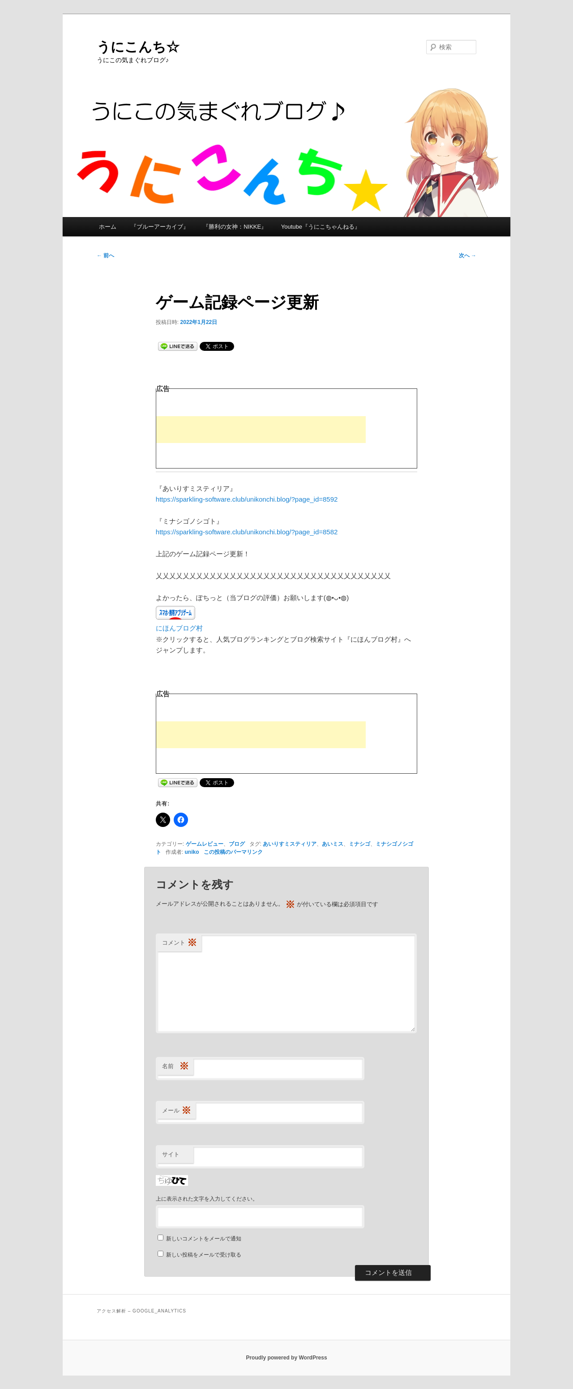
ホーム (107, 226)
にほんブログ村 (179, 628)
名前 (175, 1066)
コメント (179, 943)
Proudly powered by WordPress (286, 1358)
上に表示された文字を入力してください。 (207, 1199)
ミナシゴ (359, 844)
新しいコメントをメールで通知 (203, 1239)
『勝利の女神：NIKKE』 (235, 226)
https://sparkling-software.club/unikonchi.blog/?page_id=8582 (247, 532)
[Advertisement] (261, 429)
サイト (171, 1154)
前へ (105, 255)
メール (176, 1110)
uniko (192, 852)
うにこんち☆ (138, 46)
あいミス (332, 844)
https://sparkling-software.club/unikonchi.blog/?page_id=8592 (247, 499)
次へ (467, 255)
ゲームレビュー (204, 844)
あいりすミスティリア (289, 844)
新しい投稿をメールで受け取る (203, 1255)
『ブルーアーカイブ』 (160, 226)
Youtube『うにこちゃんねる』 (320, 226)
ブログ (237, 844)
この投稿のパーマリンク (233, 852)
